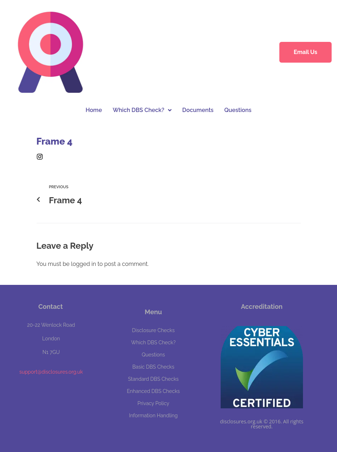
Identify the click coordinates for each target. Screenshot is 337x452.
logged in (83, 264)
